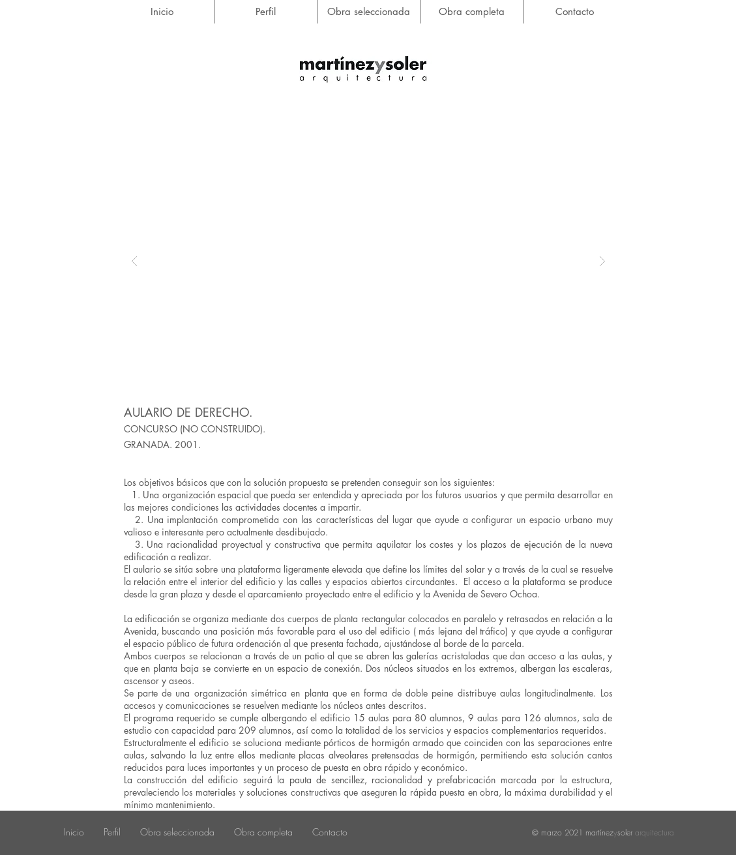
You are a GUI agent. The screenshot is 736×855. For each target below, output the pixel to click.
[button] (368, 261)
